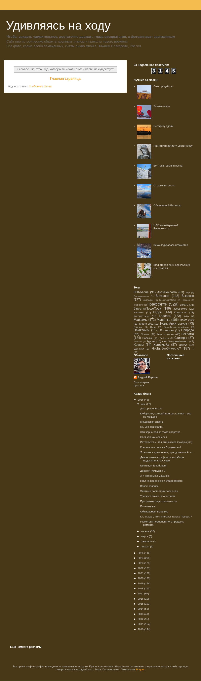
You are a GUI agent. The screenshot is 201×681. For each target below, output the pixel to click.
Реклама (187, 334)
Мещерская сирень (151, 421)
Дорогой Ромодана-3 (152, 470)
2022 (141, 568)
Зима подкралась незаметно (170, 244)
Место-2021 (146, 323)
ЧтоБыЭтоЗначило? (166, 348)
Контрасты (180, 312)
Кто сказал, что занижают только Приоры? (166, 516)
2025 (141, 552)
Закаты (184, 304)
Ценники (139, 348)
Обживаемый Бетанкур (167, 205)
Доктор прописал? (151, 408)
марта (145, 536)
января (145, 546)
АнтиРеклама (167, 292)
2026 (141, 399)
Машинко (163, 319)
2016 (141, 598)
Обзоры (138, 327)
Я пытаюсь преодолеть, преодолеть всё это (166, 452)
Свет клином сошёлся (153, 437)
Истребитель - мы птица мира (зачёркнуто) (166, 442)
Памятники (142, 330)
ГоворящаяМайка (167, 300)
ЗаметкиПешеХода (147, 308)
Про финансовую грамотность (158, 501)
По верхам (166, 330)
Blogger (139, 669)
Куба (186, 316)
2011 (141, 624)
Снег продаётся (162, 86)
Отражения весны (164, 185)
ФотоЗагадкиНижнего (175, 341)
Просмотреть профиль (142, 384)
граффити (139, 305)
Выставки (148, 300)
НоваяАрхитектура (173, 323)
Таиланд (138, 341)
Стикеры (180, 337)
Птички (145, 334)
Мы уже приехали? (151, 426)
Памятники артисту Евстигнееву (172, 145)
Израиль (139, 312)
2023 (141, 562)
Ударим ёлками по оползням (157, 496)
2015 (141, 603)
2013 (141, 614)
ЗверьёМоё (180, 308)
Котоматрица (142, 316)
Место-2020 (187, 319)
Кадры (157, 312)
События (164, 338)
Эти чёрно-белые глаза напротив (160, 432)
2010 (141, 629)
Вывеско (188, 296)
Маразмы (140, 319)
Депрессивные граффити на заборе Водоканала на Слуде (162, 459)
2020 (141, 578)
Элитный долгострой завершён (159, 491)
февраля (147, 541)
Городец (186, 300)
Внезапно (162, 296)
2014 (141, 608)
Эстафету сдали (163, 126)
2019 (141, 583)
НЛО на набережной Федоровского (165, 227)
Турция (151, 341)
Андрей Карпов (148, 377)
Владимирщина (141, 296)
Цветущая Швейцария (153, 465)
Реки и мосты (165, 334)
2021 (141, 573)
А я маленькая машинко (154, 475)
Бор (188, 292)
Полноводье (147, 506)
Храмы (139, 344)
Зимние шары (161, 106)
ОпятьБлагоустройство (176, 327)
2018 (141, 588)
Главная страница (65, 79)
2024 (141, 557)
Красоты (165, 316)
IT (193, 348)
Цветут (183, 344)
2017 (141, 593)
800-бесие (141, 292)
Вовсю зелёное (149, 486)
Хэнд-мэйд (161, 344)
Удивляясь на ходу (58, 25)
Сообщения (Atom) (40, 86)
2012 (141, 619)
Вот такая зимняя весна (167, 165)
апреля (145, 531)
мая (143, 404)
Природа (187, 330)
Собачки (147, 337)
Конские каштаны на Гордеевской (160, 447)
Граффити (157, 304)
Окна (153, 327)
